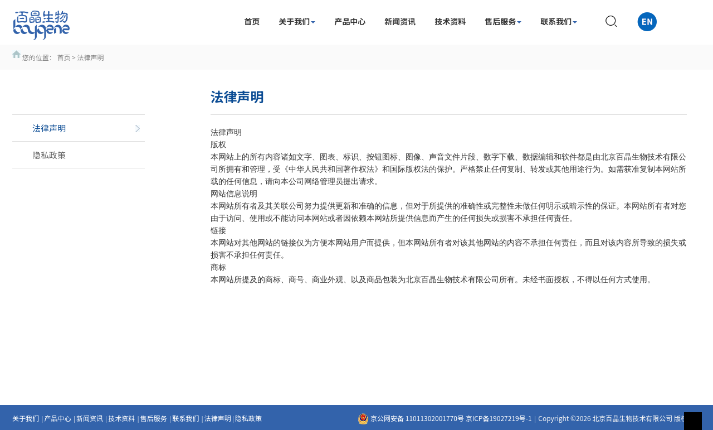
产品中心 (349, 21)
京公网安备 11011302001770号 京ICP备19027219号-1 (444, 418)
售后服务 (503, 21)
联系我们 (558, 21)
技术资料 (450, 21)
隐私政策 (248, 418)
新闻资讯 (400, 21)
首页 (252, 21)
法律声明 (217, 418)
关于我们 (297, 21)
